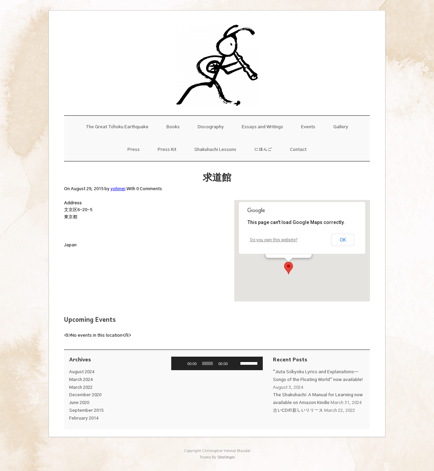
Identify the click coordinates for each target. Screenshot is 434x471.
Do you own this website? (273, 240)
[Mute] (235, 363)
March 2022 (81, 387)
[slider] (207, 363)
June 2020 (79, 403)
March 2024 (81, 380)
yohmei (118, 189)
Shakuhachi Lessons (215, 150)
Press (133, 150)
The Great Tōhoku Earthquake (117, 127)
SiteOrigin (226, 457)
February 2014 (83, 418)
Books (173, 127)
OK (343, 240)
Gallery (340, 127)
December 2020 (85, 395)
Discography (211, 127)
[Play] (180, 363)
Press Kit (167, 150)
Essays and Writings (262, 127)
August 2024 (81, 372)
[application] (217, 363)
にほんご (263, 150)
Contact (298, 150)
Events (308, 127)
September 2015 (86, 410)
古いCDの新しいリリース (298, 410)
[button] (288, 268)
